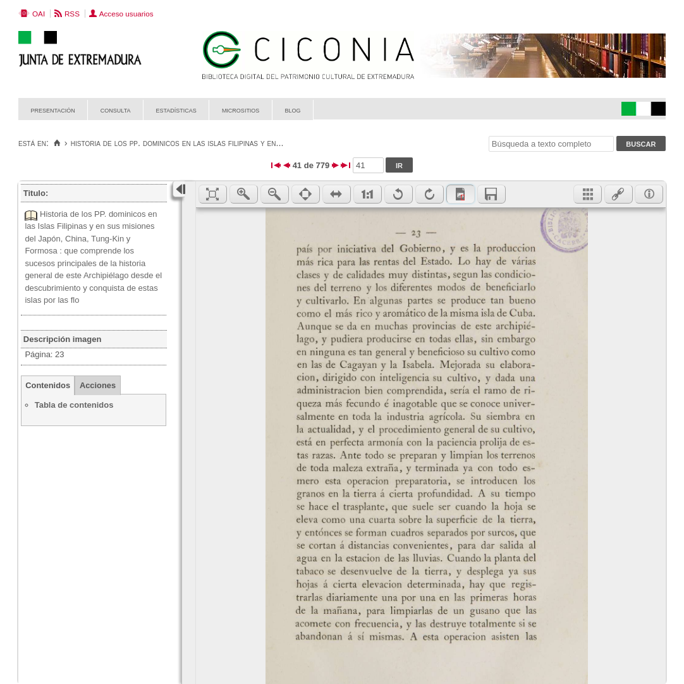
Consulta (116, 109)
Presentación (53, 109)
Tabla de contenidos (74, 405)
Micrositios (241, 109)
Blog (292, 109)
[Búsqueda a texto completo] (551, 144)
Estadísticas (176, 109)
